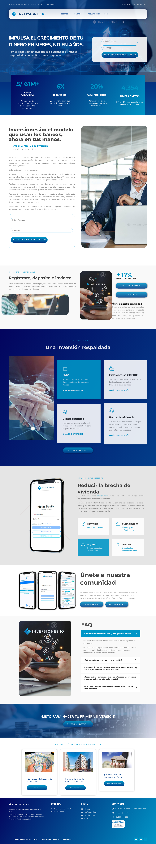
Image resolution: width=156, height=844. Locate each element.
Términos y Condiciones (42, 839)
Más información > (37, 788)
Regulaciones (94, 14)
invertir (78, 14)
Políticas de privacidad (22, 839)
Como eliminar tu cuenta (62, 839)
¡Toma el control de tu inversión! (30, 146)
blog (106, 14)
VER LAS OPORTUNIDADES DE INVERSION (119, 55)
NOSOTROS (65, 14)
